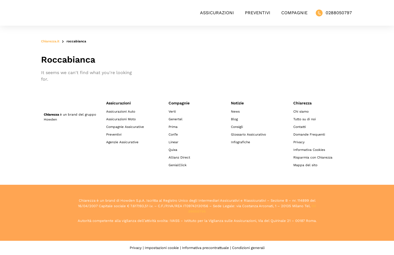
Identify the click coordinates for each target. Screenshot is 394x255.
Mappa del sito (305, 165)
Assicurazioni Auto (120, 111)
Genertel (175, 119)
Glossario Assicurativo (248, 134)
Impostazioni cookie (162, 248)
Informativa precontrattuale (205, 248)
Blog (234, 119)
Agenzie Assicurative (122, 142)
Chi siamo (301, 111)
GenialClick (178, 165)
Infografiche (240, 142)
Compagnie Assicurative (125, 127)
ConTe (173, 134)
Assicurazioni (217, 12)
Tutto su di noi (304, 119)
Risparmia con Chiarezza (312, 157)
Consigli (237, 127)
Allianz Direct (179, 157)
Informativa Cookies (309, 150)
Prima (173, 127)
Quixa (173, 150)
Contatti (299, 127)
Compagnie (294, 12)
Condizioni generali (248, 248)
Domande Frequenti (309, 134)
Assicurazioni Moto (121, 119)
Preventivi (257, 12)
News (235, 111)
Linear (173, 142)
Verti (172, 111)
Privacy (299, 142)
